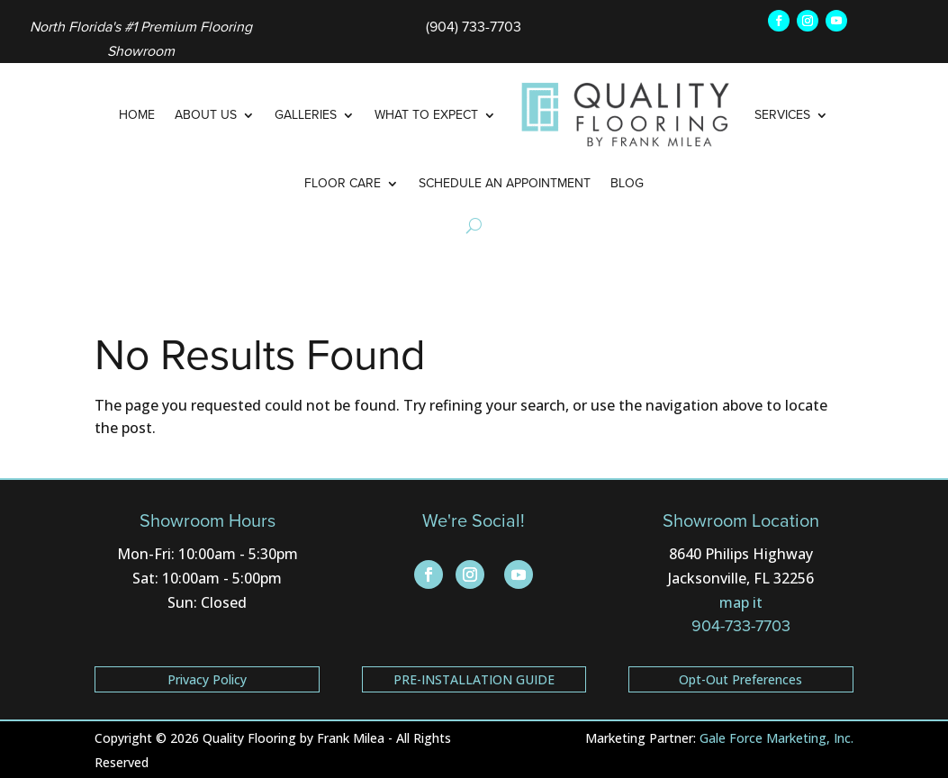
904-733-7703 (740, 626)
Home (137, 114)
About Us (206, 114)
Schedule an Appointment (505, 183)
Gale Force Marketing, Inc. (776, 737)
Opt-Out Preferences (740, 679)
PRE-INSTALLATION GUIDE (474, 679)
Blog (627, 183)
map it (741, 602)
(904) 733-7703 (473, 26)
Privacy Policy (207, 679)
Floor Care (342, 183)
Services (782, 114)
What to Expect (426, 114)
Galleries (306, 114)
